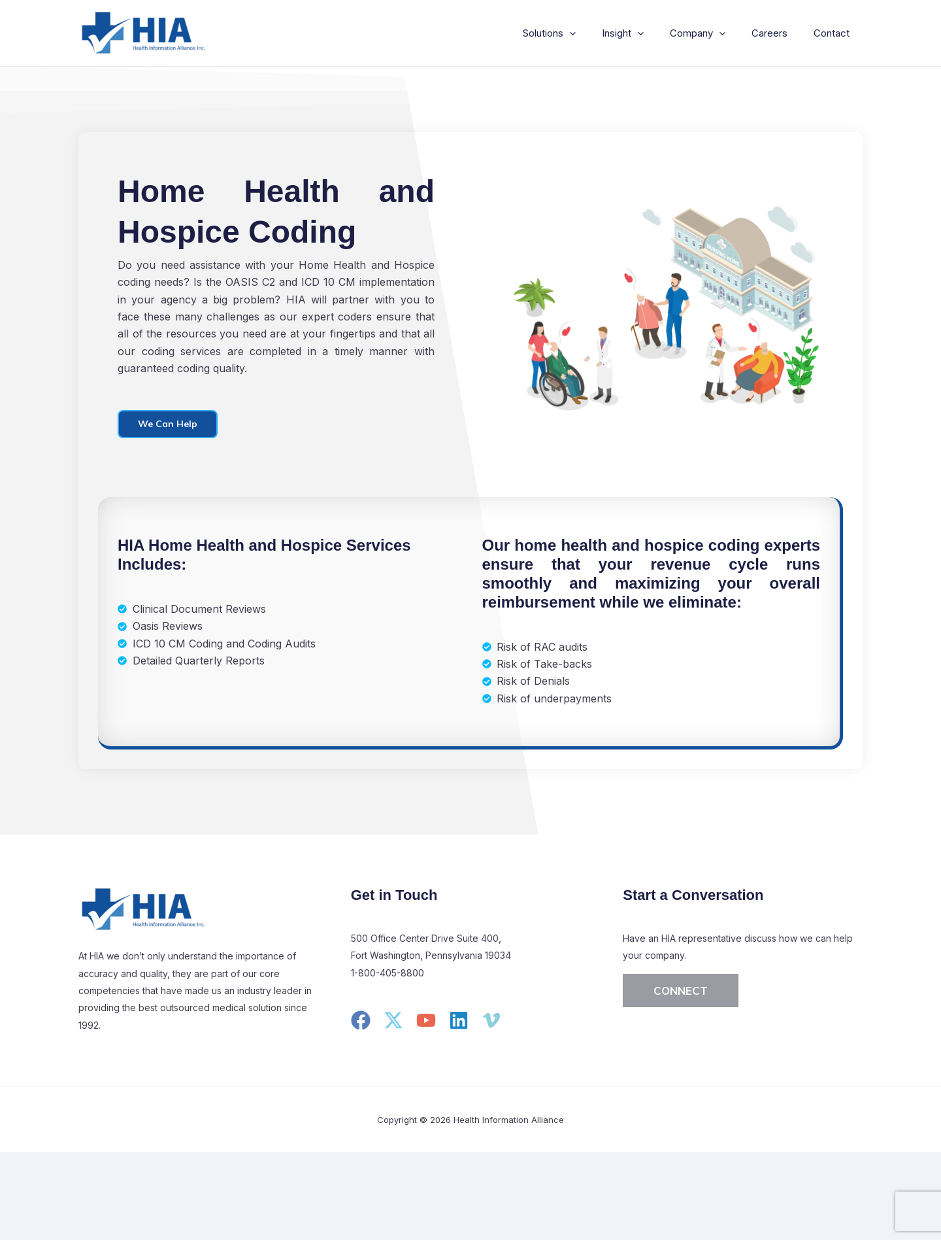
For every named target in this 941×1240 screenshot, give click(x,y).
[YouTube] (426, 1022)
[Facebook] (361, 1022)
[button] (680, 992)
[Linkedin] (459, 1022)
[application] (593, 33)
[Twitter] (393, 1022)
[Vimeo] (491, 1022)
